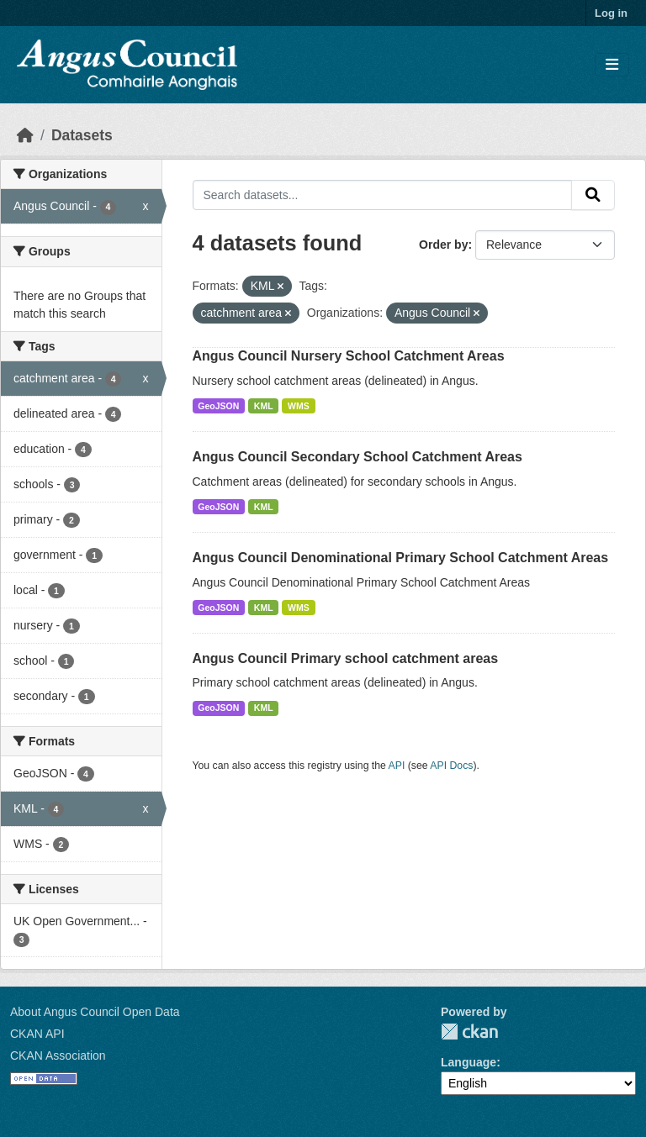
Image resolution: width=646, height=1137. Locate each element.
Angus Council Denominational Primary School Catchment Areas (401, 557)
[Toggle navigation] (612, 65)
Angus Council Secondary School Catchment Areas (357, 457)
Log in (611, 13)
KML (263, 406)
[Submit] (593, 195)
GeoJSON (218, 406)
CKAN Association (58, 1055)
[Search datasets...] (383, 195)
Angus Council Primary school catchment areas (346, 658)
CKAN (469, 1031)
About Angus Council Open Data (95, 1012)
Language (468, 1062)
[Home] (25, 135)
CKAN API (37, 1033)
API (397, 765)
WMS (299, 406)
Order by (443, 244)
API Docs (451, 765)
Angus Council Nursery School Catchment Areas (349, 356)
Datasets (82, 135)
